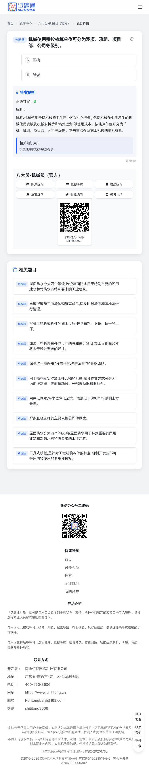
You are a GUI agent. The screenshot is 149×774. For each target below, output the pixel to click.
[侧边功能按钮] (138, 730)
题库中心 (26, 23)
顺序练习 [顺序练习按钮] (35, 184)
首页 (10, 23)
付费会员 (72, 567)
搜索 (68, 575)
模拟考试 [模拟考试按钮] (74, 184)
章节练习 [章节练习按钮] (35, 194)
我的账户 (72, 591)
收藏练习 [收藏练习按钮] (74, 194)
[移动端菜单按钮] (140, 7)
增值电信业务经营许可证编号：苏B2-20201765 (75, 751)
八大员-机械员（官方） (54, 23)
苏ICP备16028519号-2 (95, 758)
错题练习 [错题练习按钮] (114, 184)
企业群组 (72, 583)
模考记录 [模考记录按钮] (114, 194)
